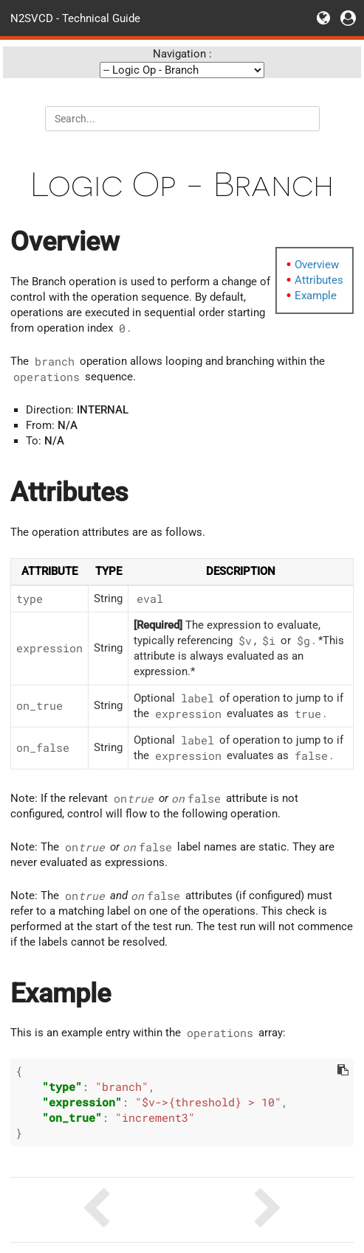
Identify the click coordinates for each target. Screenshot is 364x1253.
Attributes (319, 280)
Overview (317, 264)
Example (316, 295)
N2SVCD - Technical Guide (75, 17)
